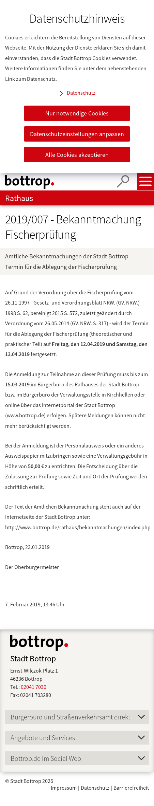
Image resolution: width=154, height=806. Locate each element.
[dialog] (77, 86)
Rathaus (19, 198)
